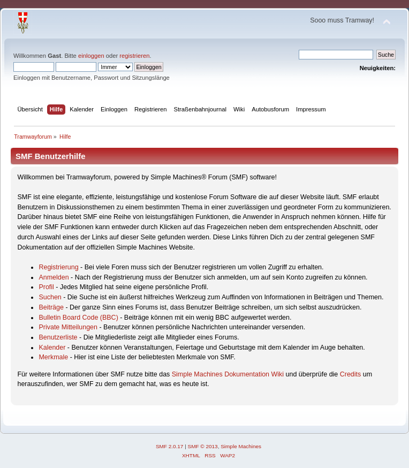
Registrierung (58, 267)
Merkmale (53, 357)
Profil (46, 287)
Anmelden (54, 277)
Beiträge (51, 307)
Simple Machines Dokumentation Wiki (228, 374)
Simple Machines (241, 446)
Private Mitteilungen (68, 327)
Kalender (52, 347)
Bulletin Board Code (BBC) (78, 317)
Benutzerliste (58, 337)
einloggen (91, 55)
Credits (350, 374)
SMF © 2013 (203, 446)
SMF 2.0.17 (170, 446)
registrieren (134, 55)
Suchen (50, 297)
